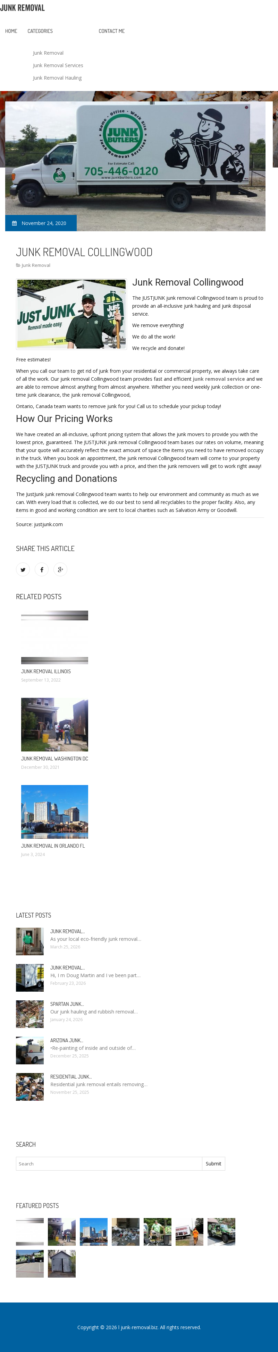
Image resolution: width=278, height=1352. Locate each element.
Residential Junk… (71, 1076)
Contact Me (112, 31)
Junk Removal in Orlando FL (53, 845)
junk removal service (219, 379)
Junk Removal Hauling (57, 77)
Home (11, 31)
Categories (40, 31)
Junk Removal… (67, 931)
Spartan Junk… (67, 1004)
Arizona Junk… (66, 1040)
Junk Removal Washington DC (54, 758)
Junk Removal (48, 52)
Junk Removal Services (58, 65)
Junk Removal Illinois (46, 671)
